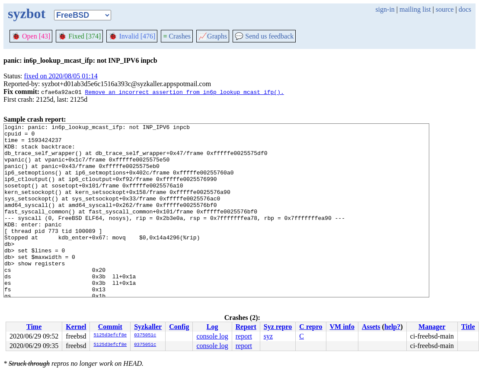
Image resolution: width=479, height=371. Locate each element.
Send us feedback (264, 36)
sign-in (384, 9)
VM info (342, 326)
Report (246, 326)
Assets (371, 326)
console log (212, 336)
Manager (431, 326)
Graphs (212, 36)
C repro (310, 326)
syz (268, 336)
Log (212, 326)
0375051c (145, 335)
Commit (110, 326)
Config (179, 326)
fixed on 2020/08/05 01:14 (61, 76)
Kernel (76, 326)
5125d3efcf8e (110, 335)
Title (468, 326)
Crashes (177, 36)
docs (465, 9)
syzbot (26, 13)
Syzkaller (148, 326)
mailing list (415, 9)
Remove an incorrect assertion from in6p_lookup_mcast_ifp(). (184, 92)
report (244, 336)
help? (392, 326)
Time (34, 326)
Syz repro (278, 326)
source (445, 9)
